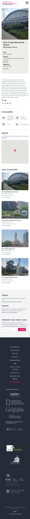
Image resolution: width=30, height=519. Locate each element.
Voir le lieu (4, 197)
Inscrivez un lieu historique (9, 312)
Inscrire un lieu (15, 366)
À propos (15, 369)
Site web (5, 68)
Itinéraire (6, 62)
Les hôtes (15, 356)
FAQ (15, 363)
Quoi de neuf (15, 372)
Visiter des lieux (6, 301)
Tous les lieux (15, 350)
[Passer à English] (15, 379)
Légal (15, 511)
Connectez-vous (15, 376)
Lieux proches (15, 347)
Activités (15, 353)
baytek (19, 514)
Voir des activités (16, 301)
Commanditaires (15, 360)
